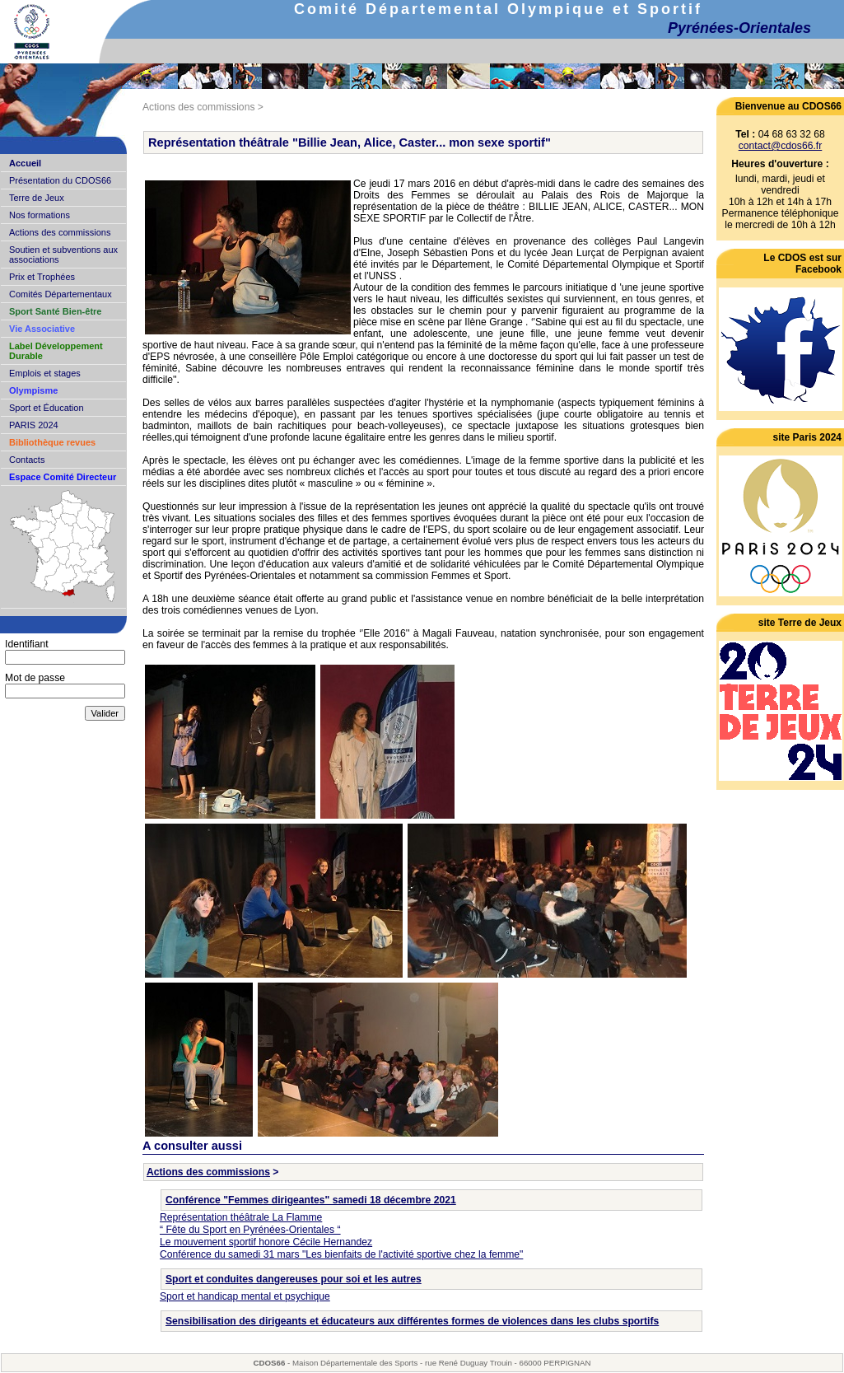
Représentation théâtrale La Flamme (241, 1217)
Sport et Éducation (46, 408)
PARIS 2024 (33, 425)
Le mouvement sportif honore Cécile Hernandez (266, 1242)
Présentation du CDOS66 (60, 180)
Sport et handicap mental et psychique (245, 1296)
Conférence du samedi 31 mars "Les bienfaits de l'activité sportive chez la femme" (341, 1254)
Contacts (26, 460)
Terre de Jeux (36, 198)
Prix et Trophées (42, 277)
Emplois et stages (45, 373)
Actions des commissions (60, 232)
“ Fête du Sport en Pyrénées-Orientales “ (250, 1229)
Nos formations (39, 215)
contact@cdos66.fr (781, 146)
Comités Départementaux (60, 294)
